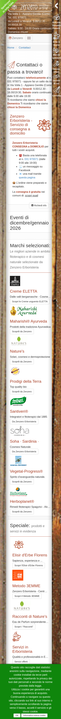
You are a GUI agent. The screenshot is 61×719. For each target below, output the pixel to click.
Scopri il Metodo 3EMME (27, 596)
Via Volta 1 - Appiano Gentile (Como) (29, 14)
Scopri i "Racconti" (23, 626)
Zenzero (15, 38)
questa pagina (27, 177)
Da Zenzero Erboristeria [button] (24, 421)
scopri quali (31, 195)
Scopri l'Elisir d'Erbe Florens (28, 565)
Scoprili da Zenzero (22, 331)
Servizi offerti (21, 661)
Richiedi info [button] (39, 205)
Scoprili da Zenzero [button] (22, 361)
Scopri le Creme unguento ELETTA (29, 301)
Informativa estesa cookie (34, 715)
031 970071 (20, 17)
